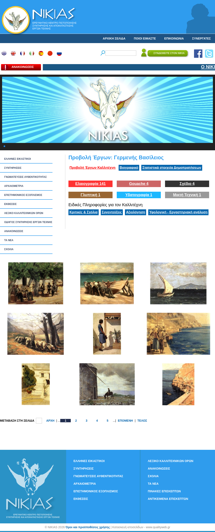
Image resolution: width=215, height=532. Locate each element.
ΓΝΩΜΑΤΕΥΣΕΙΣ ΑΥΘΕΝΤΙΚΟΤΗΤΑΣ (25, 177)
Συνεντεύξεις (112, 212)
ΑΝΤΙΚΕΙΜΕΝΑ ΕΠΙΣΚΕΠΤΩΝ (168, 498)
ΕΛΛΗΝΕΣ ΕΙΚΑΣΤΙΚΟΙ (17, 158)
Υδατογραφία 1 (138, 195)
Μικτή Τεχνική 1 (187, 195)
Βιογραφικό (129, 167)
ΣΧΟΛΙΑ (8, 249)
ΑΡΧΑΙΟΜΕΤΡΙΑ (13, 186)
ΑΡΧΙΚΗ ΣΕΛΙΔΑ (114, 38)
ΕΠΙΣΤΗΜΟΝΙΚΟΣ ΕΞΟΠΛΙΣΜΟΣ (23, 195)
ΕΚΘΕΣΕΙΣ (10, 204)
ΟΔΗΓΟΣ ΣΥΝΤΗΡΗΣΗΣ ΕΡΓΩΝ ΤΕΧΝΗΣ (28, 222)
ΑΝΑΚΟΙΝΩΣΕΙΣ (13, 231)
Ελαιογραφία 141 (90, 184)
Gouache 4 (138, 184)
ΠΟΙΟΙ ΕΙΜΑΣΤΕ (145, 38)
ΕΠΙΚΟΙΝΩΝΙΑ (174, 38)
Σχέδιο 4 (187, 184)
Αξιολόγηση (135, 212)
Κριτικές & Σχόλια (83, 212)
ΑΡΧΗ (50, 420)
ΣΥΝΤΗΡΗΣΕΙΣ (12, 167)
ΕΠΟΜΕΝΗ (125, 420)
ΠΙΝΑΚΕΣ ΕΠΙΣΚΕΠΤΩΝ (164, 491)
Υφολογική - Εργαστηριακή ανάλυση (178, 212)
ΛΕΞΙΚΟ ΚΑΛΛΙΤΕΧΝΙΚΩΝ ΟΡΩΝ (23, 213)
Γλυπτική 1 (90, 195)
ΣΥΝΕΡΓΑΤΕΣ (201, 38)
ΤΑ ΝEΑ (8, 240)
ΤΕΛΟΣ (142, 420)
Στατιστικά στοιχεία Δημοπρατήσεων (171, 167)
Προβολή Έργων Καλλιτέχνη (92, 167)
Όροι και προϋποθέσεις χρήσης (88, 527)
